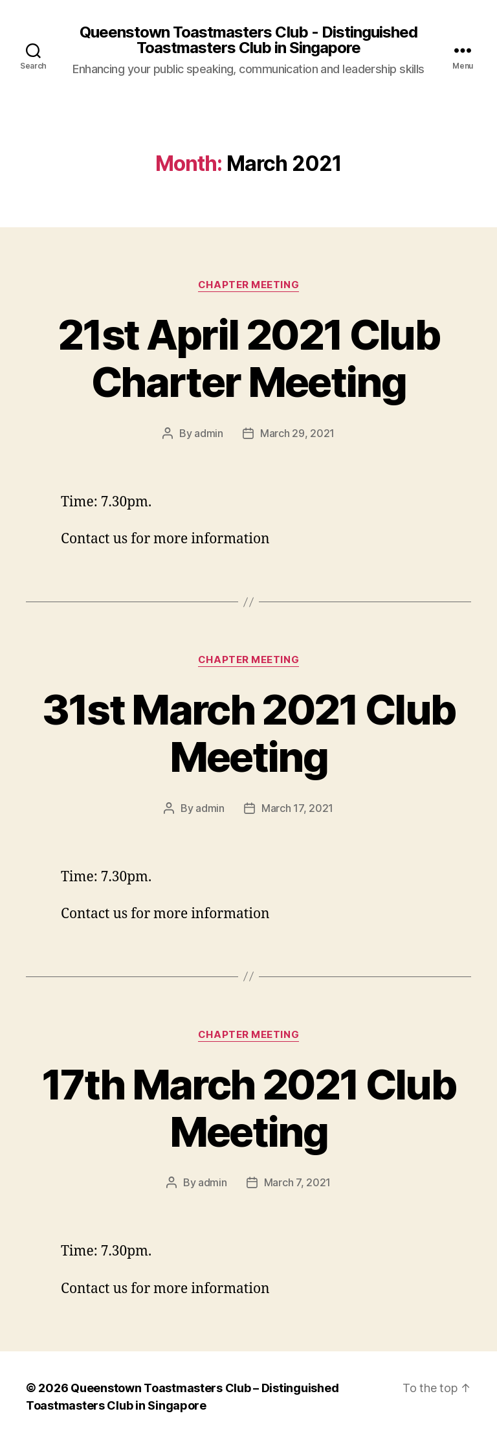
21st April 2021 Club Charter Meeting (248, 358)
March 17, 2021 (297, 808)
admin (208, 433)
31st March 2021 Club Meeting (249, 733)
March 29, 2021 (297, 433)
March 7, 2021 (297, 1182)
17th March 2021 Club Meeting (248, 1107)
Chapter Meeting (248, 285)
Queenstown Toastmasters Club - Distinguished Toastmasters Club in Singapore (248, 40)
